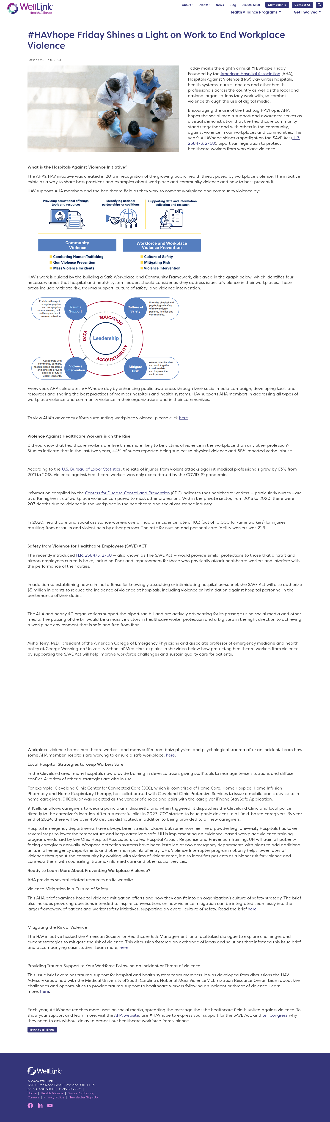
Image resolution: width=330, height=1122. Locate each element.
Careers (33, 1097)
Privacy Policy (54, 1097)
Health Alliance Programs (253, 12)
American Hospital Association (250, 73)
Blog (232, 5)
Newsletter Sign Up (83, 1097)
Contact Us (302, 5)
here (183, 418)
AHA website (126, 1015)
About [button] (186, 5)
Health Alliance (52, 1093)
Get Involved (306, 12)
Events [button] (203, 5)
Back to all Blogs (42, 1030)
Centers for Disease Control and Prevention (127, 493)
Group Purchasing (81, 1093)
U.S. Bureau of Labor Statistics (91, 469)
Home (32, 1093)
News (220, 5)
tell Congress (275, 1015)
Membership (277, 5)
